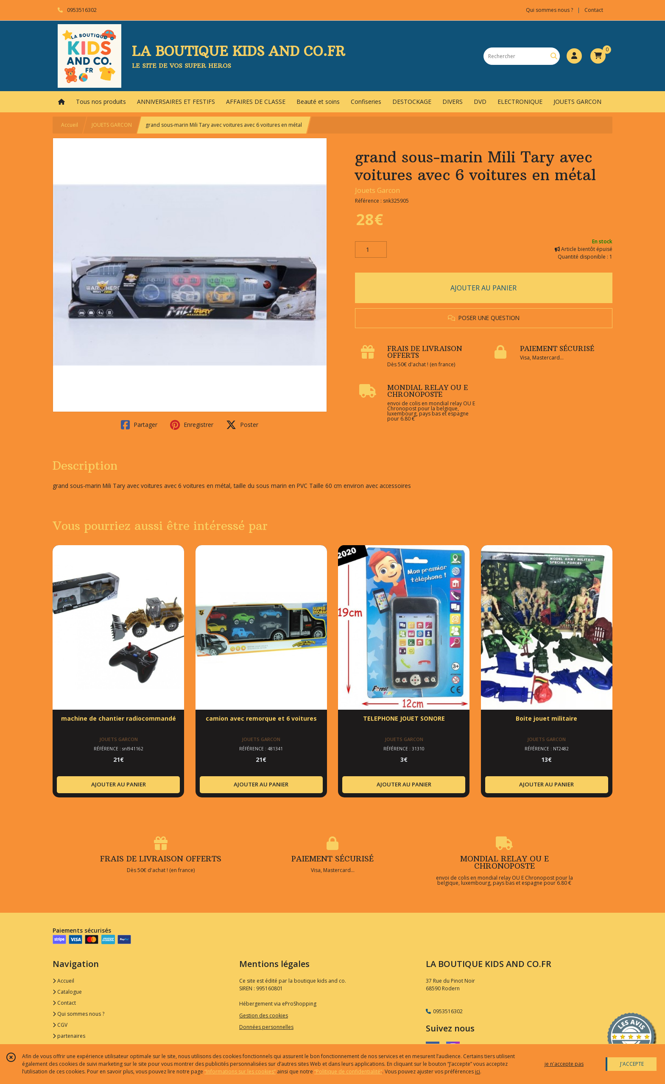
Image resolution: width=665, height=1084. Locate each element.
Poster (242, 425)
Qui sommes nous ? (78, 1013)
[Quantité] (371, 249)
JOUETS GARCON (112, 124)
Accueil (69, 124)
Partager (139, 425)
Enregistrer (191, 425)
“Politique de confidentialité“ (348, 1071)
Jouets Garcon (377, 190)
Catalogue (67, 991)
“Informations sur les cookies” (240, 1071)
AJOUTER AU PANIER (483, 288)
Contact (593, 10)
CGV (60, 1024)
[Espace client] (574, 56)
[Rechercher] (553, 56)
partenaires (69, 1035)
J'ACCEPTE (632, 1063)
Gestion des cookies (263, 1015)
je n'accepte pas (564, 1063)
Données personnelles (266, 1027)
